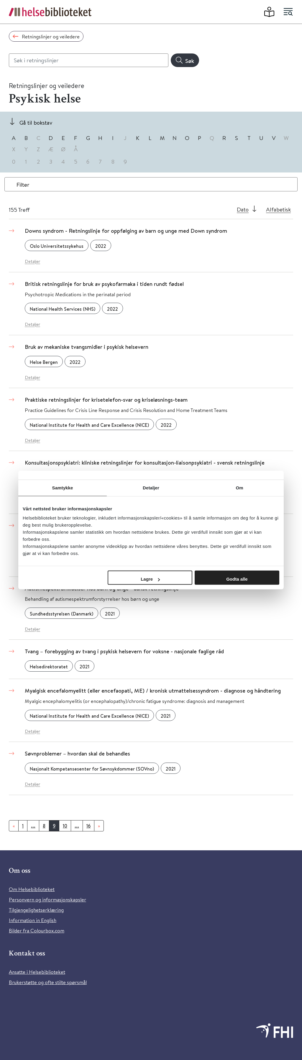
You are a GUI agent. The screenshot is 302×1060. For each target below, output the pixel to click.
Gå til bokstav (35, 122)
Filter (23, 184)
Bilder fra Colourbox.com (36, 930)
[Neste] (99, 825)
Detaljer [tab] (151, 487)
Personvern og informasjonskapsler (47, 899)
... (33, 826)
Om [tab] (239, 487)
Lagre (150, 579)
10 (65, 826)
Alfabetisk (278, 209)
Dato (243, 209)
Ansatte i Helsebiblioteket (37, 971)
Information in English (32, 920)
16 (88, 826)
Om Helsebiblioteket (32, 889)
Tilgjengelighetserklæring (36, 909)
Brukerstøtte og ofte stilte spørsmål (48, 982)
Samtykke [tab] (62, 487)
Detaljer (32, 261)
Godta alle (237, 579)
